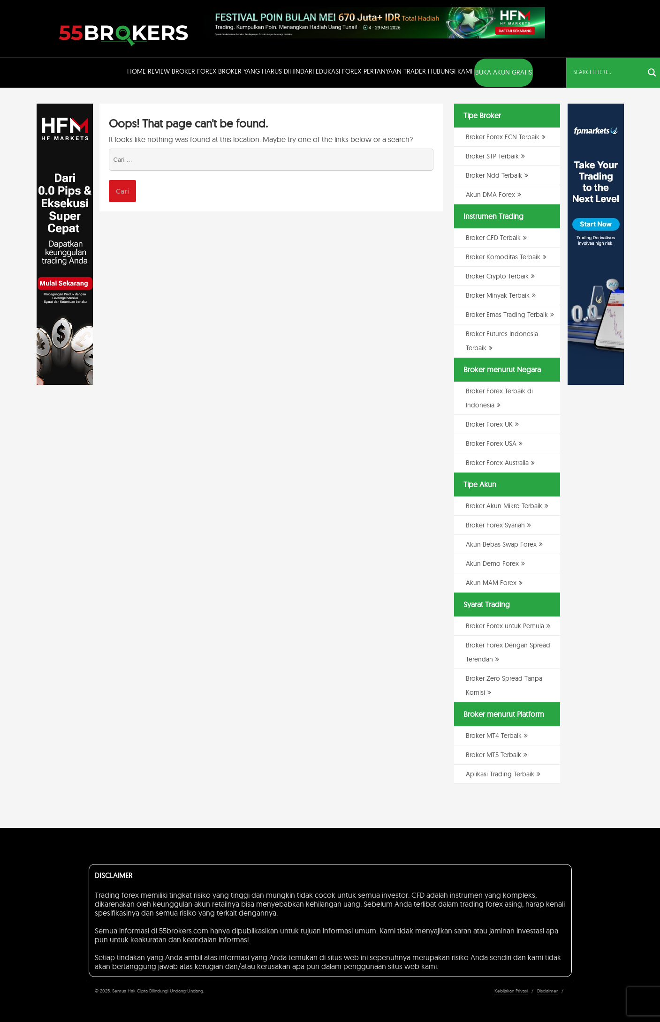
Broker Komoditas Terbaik (503, 257)
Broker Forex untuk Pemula (505, 626)
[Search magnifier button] (652, 73)
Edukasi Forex (338, 71)
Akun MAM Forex (491, 583)
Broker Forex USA (491, 443)
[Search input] (607, 72)
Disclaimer (547, 991)
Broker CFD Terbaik (493, 237)
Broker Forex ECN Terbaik (502, 137)
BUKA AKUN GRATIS (503, 72)
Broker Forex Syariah (495, 525)
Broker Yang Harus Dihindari (266, 71)
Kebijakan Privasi (511, 991)
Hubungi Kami (450, 71)
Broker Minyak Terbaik (498, 295)
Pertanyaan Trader (395, 71)
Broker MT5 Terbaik (493, 755)
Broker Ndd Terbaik (494, 175)
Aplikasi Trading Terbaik (500, 774)
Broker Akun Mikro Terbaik (504, 506)
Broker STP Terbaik (492, 156)
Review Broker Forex (182, 71)
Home (136, 71)
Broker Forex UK (489, 424)
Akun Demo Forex (492, 563)
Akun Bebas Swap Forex (501, 544)
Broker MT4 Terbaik (494, 735)
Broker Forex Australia (497, 462)
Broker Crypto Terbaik (497, 276)
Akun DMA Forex (490, 194)
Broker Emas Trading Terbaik (507, 314)
